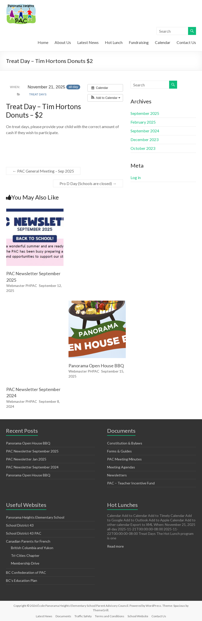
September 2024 (145, 130)
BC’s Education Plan (21, 580)
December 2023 (144, 139)
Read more (115, 546)
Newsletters (117, 475)
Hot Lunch (114, 42)
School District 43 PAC (23, 533)
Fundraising (139, 42)
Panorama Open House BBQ (96, 365)
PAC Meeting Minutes (124, 459)
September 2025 (145, 113)
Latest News (88, 42)
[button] (105, 97)
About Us (63, 42)
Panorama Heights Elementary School (35, 517)
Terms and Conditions (109, 616)
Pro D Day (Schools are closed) (88, 183)
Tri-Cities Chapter (25, 555)
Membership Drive (25, 563)
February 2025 (143, 122)
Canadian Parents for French (28, 541)
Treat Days (38, 94)
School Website (138, 616)
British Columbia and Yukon (32, 548)
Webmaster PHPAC (21, 285)
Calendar (162, 42)
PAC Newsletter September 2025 (32, 451)
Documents (63, 616)
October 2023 (143, 148)
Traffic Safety (83, 616)
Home (43, 42)
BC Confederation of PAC (26, 572)
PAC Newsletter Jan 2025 (26, 459)
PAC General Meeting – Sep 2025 (43, 171)
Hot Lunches (122, 504)
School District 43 (20, 525)
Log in (136, 177)
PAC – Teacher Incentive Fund (131, 483)
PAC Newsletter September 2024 (32, 467)
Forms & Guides (119, 451)
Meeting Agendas (121, 467)
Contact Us (186, 42)
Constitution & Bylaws (124, 443)
